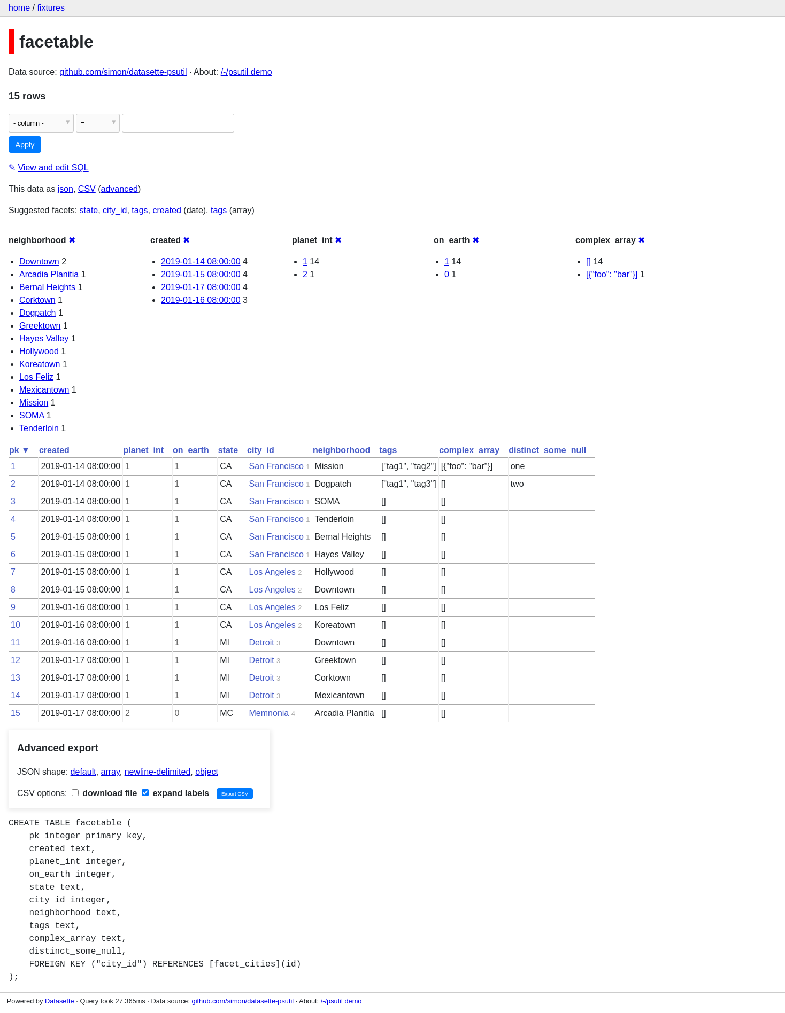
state (89, 210)
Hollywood (39, 351)
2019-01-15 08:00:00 (201, 274)
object (206, 771)
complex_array (469, 450)
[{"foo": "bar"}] (612, 274)
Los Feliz (36, 376)
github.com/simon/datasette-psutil (123, 71)
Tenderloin (39, 428)
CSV (87, 188)
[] (588, 261)
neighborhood (342, 450)
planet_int (144, 450)
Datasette (59, 1001)
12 (15, 660)
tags (140, 210)
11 (15, 642)
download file (104, 793)
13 (15, 677)
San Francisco (276, 466)
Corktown (37, 300)
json (65, 188)
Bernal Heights (47, 287)
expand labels (175, 793)
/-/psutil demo (246, 71)
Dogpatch (37, 312)
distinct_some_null (547, 450)
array (110, 771)
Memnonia (269, 713)
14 (15, 695)
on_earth (191, 450)
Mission (33, 402)
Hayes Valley (43, 338)
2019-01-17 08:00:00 (201, 287)
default (83, 771)
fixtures (51, 7)
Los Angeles (272, 571)
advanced (119, 188)
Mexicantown (44, 389)
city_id (115, 210)
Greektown (39, 325)
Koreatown (39, 364)
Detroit (261, 642)
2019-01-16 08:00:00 (201, 300)
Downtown (39, 261)
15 (15, 713)
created (167, 210)
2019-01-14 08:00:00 (201, 261)
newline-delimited (158, 771)
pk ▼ (19, 450)
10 (15, 624)
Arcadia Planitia (49, 274)
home (19, 7)
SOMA (31, 415)
